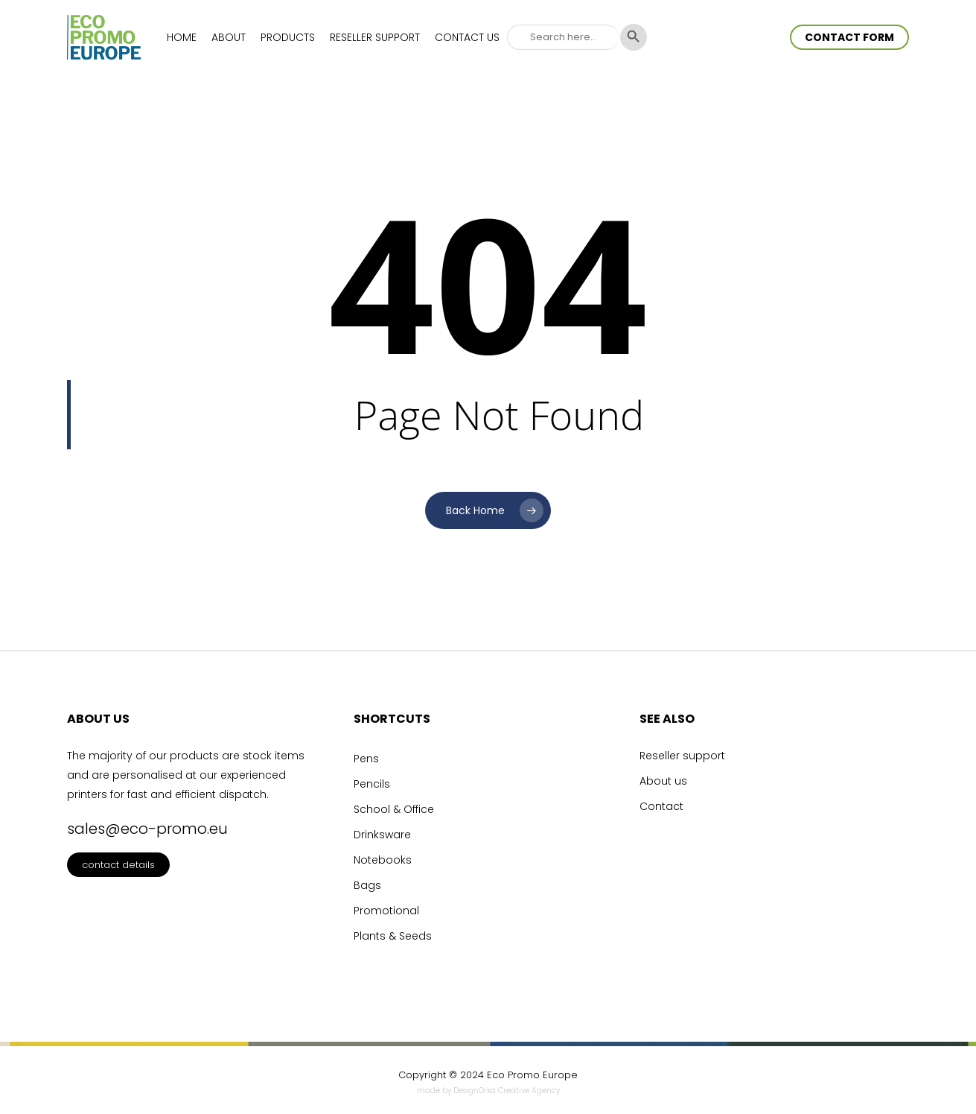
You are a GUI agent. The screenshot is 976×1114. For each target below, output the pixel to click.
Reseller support (682, 755)
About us (663, 780)
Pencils (372, 783)
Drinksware (382, 834)
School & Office (394, 809)
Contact (661, 806)
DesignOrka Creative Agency (506, 1090)
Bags (367, 885)
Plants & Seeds (393, 935)
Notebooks (383, 859)
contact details (118, 865)
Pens (366, 758)
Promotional (386, 910)
